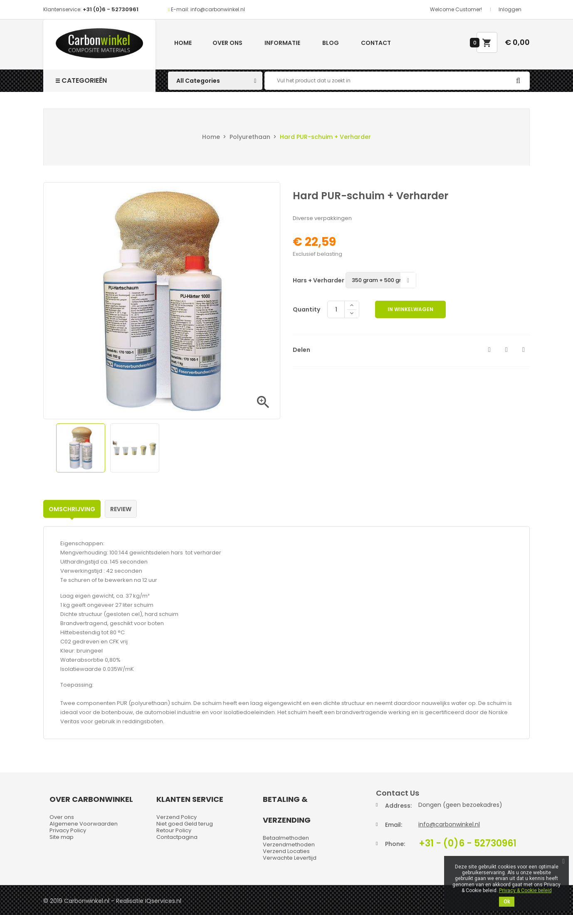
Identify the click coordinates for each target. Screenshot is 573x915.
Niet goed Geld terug (184, 824)
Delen (489, 349)
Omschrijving (72, 509)
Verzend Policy (176, 817)
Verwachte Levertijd (289, 858)
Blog (330, 43)
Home (183, 43)
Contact (376, 43)
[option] (80, 447)
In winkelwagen (410, 309)
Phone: (395, 844)
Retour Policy (173, 830)
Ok (507, 902)
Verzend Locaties (286, 851)
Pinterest (523, 349)
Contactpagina (177, 837)
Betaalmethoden (286, 838)
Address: (398, 805)
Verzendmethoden (289, 844)
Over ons (227, 43)
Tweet (506, 349)
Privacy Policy (67, 830)
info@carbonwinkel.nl (449, 824)
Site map (61, 837)
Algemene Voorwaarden (83, 824)
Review (120, 509)
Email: (393, 825)
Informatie (282, 43)
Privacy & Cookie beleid (525, 890)
